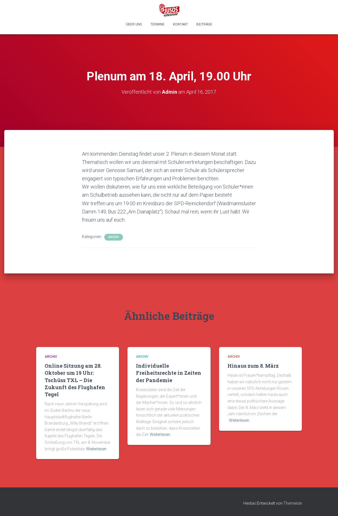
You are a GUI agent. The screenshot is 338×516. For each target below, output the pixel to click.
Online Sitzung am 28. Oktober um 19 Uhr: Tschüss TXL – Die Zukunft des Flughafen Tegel (75, 380)
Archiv (113, 237)
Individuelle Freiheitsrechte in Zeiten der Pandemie (168, 372)
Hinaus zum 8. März (253, 365)
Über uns (134, 24)
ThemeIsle (292, 503)
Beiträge (204, 24)
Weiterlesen (96, 449)
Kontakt (180, 24)
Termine (157, 24)
